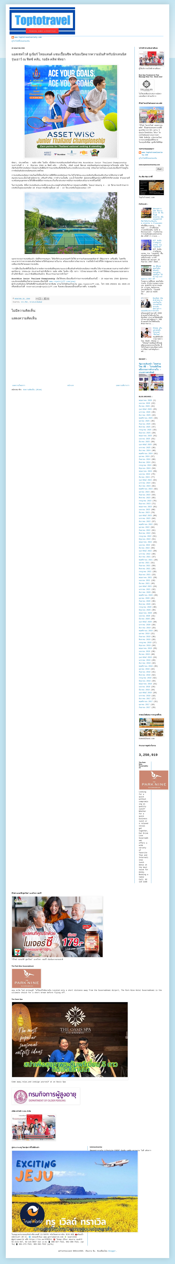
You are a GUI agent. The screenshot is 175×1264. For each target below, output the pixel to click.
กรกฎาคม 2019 (145, 643)
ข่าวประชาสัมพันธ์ (36, 302)
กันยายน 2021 (144, 566)
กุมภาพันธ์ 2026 (145, 409)
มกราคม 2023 (144, 519)
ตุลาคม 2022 (144, 527)
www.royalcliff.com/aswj (62, 281)
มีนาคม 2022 (144, 548)
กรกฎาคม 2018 (145, 678)
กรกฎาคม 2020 (145, 607)
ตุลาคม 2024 (144, 457)
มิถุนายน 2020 (145, 610)
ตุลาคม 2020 (144, 598)
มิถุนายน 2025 (145, 433)
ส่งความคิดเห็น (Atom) (32, 390)
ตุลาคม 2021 (144, 563)
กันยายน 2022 (144, 530)
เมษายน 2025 (144, 439)
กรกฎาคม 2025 (145, 430)
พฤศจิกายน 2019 (146, 631)
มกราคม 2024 (144, 483)
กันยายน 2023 (144, 495)
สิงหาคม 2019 (144, 640)
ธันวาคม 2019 (145, 628)
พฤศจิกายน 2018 (146, 666)
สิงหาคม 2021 (144, 569)
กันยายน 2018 (144, 672)
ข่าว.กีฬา (24, 302)
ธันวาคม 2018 (145, 663)
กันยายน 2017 (144, 708)
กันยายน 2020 (144, 601)
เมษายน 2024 (144, 474)
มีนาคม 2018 (144, 690)
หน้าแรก (70, 386)
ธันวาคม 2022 (145, 522)
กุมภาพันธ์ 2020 (145, 622)
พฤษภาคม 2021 (145, 578)
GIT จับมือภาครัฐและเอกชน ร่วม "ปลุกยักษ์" (157, 244)
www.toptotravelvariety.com (28, 37)
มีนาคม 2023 (144, 513)
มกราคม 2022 (144, 554)
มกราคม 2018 (144, 696)
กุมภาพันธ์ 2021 (145, 586)
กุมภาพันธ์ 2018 (145, 693)
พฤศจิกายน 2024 (146, 454)
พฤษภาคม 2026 (145, 400)
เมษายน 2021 (144, 580)
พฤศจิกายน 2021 (146, 560)
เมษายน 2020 (144, 616)
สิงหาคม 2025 (144, 427)
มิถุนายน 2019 (145, 646)
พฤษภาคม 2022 (145, 542)
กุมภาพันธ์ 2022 (145, 551)
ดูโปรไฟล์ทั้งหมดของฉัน (21, 41)
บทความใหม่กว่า (18, 386)
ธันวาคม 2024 (145, 451)
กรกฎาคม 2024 (145, 465)
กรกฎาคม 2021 (145, 572)
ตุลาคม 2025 (144, 421)
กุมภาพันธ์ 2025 (145, 445)
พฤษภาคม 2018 (145, 684)
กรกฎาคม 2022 (145, 536)
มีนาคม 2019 (144, 654)
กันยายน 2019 (144, 637)
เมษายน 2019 (144, 651)
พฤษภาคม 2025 (145, 436)
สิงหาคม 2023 (144, 498)
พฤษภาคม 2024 (145, 471)
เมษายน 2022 (144, 545)
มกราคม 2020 (144, 625)
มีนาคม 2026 (144, 406)
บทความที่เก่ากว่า (122, 386)
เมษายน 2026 (144, 403)
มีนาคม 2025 (144, 442)
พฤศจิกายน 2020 (146, 595)
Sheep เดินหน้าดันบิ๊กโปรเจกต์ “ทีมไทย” (157, 331)
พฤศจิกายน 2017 (146, 702)
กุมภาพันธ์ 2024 (145, 480)
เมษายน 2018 (144, 687)
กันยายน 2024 (144, 459)
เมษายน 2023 (144, 510)
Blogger (112, 1251)
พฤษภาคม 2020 (145, 613)
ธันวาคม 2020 (145, 592)
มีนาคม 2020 (144, 619)
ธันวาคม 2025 (145, 415)
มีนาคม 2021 (144, 584)
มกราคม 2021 (144, 589)
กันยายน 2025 (144, 424)
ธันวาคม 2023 (145, 486)
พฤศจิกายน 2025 (146, 418)
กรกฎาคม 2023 (145, 501)
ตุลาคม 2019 (144, 634)
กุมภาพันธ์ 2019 (145, 657)
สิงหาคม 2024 (144, 462)
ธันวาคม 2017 (145, 699)
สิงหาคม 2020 (144, 604)
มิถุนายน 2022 (145, 539)
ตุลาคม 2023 (144, 492)
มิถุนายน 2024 (145, 468)
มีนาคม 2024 (144, 477)
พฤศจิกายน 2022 (146, 524)
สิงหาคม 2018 (144, 675)
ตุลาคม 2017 (144, 705)
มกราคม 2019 (144, 660)
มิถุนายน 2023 (145, 504)
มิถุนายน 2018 (145, 681)
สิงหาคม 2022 (144, 533)
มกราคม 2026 (144, 412)
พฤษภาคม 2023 (145, 507)
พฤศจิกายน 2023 (146, 489)
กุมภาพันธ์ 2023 (145, 516)
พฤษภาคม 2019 (145, 648)
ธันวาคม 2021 (145, 557)
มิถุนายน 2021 (145, 575)
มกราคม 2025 (144, 448)
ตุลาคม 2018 (144, 669)
